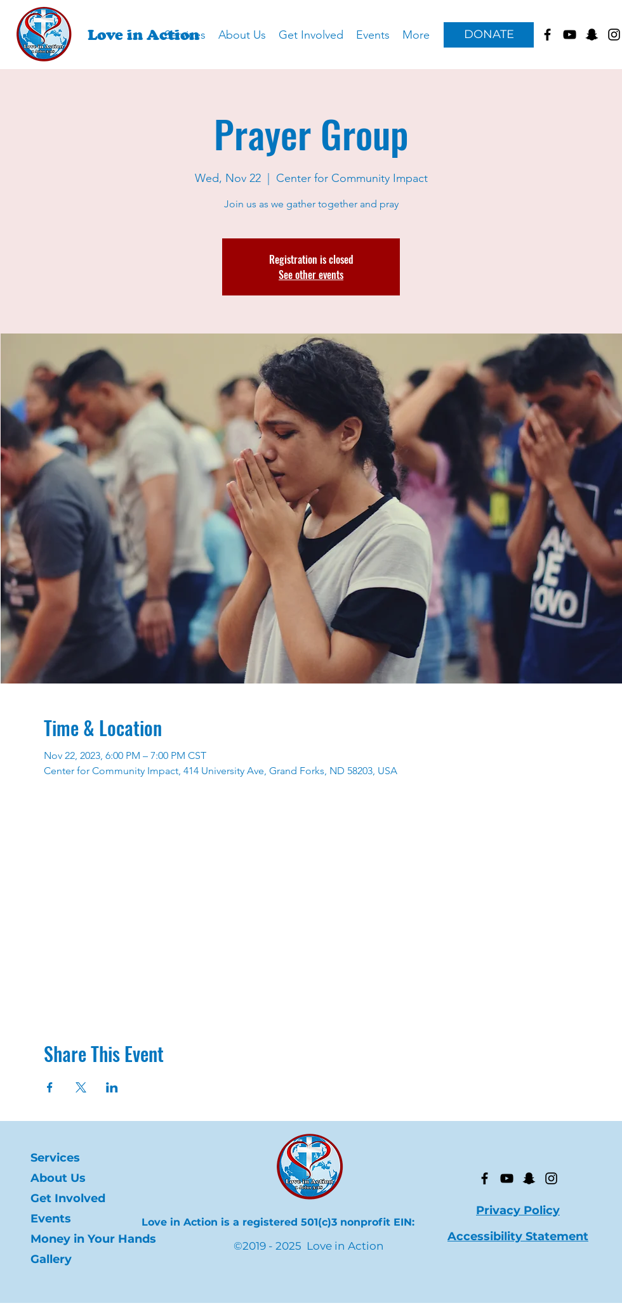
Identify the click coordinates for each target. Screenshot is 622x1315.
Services (55, 1158)
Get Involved (67, 1198)
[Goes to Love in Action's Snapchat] (592, 34)
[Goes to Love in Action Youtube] (570, 34)
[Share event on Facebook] (50, 1087)
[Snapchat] (529, 1178)
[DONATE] (489, 35)
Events (50, 1219)
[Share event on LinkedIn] (112, 1087)
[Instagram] (551, 1178)
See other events (311, 274)
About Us (58, 1178)
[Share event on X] (81, 1087)
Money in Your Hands (93, 1239)
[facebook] (547, 34)
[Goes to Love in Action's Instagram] (614, 34)
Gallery (51, 1259)
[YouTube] (507, 1178)
